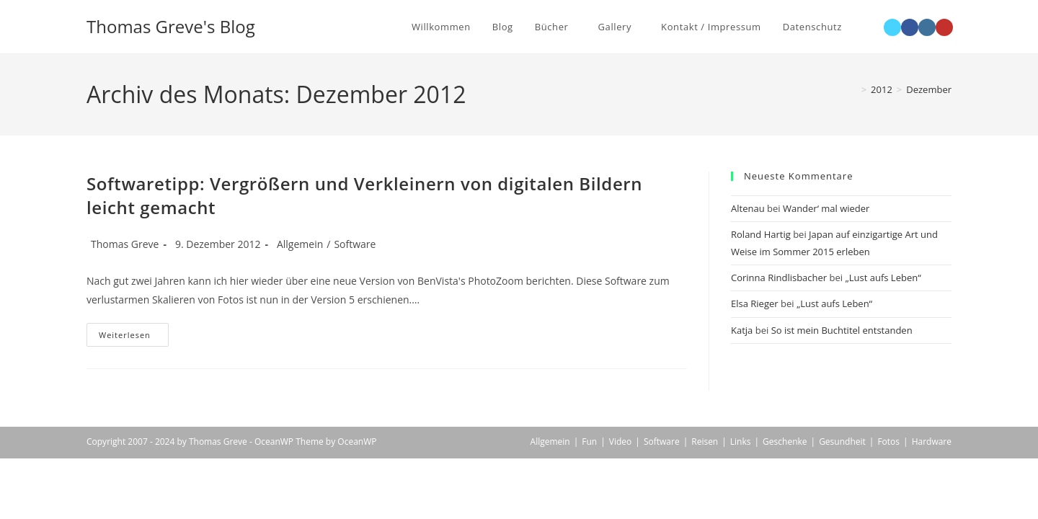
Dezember (929, 89)
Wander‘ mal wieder (826, 208)
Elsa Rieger (754, 303)
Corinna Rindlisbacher (779, 277)
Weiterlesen (134, 337)
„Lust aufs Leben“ (883, 277)
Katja (742, 330)
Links (740, 441)
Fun (589, 441)
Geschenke (785, 441)
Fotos (888, 441)
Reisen (704, 441)
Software (355, 244)
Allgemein (300, 244)
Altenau (748, 208)
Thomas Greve (125, 244)
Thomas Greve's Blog (170, 26)
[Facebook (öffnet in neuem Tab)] (909, 27)
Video (620, 441)
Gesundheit (842, 441)
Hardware (932, 441)
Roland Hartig (761, 234)
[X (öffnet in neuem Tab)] (892, 27)
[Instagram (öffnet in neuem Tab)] (927, 27)
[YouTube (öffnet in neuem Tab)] (944, 27)
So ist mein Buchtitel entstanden (842, 330)
